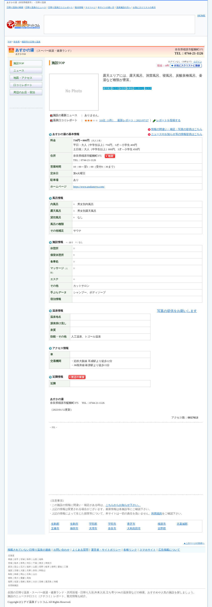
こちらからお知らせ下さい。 (123, 505)
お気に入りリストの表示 (144, 7)
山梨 (35, 567)
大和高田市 (134, 528)
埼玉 (29, 563)
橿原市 (162, 523)
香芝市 (131, 523)
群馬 (22, 563)
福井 (29, 567)
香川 (16, 578)
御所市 (74, 528)
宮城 (22, 559)
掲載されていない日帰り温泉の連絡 (29, 549)
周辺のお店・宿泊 (23, 92)
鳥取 (10, 574)
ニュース (18, 70)
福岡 (10, 581)
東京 (41, 563)
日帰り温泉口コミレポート (60, 7)
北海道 (11, 555)
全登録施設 (13, 585)
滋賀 (10, 570)
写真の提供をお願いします (177, 311)
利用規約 (156, 513)
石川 (22, 567)
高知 (29, 578)
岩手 (16, 559)
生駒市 (74, 523)
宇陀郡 (93, 523)
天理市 (93, 528)
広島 (29, 574)
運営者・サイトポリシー (106, 549)
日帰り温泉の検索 (15, 7)
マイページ (90, 7)
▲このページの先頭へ (194, 543)
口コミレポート (22, 85)
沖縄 (56, 581)
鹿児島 (48, 581)
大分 (35, 581)
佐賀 (16, 581)
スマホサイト (148, 549)
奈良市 (112, 528)
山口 (35, 574)
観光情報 (79, 7)
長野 (41, 567)
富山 (16, 567)
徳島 (10, 578)
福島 (41, 559)
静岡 (54, 567)
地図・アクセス (22, 77)
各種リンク (130, 549)
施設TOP (18, 63)
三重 (66, 567)
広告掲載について (169, 549)
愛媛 (22, 578)
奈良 (35, 570)
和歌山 (42, 570)
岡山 (22, 574)
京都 (16, 570)
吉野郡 (162, 528)
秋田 (29, 559)
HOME (201, 15)
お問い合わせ (61, 549)
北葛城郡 (182, 523)
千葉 (35, 563)
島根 (16, 574)
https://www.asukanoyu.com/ (89, 186)
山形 (35, 559)
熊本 (29, 581)
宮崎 (41, 581)
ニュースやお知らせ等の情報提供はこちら (176, 134)
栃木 (16, 563)
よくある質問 (80, 549)
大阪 (22, 570)
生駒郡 (55, 523)
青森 (10, 559)
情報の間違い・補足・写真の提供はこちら (176, 129)
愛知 (60, 567)
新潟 (10, 567)
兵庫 (29, 570)
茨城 (10, 563)
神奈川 (48, 563)
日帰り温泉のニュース (35, 7)
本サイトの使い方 (106, 7)
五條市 (55, 528)
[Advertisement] (26, 173)
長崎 (22, 581)
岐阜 (47, 567)
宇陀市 (112, 523)
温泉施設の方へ (123, 7)
